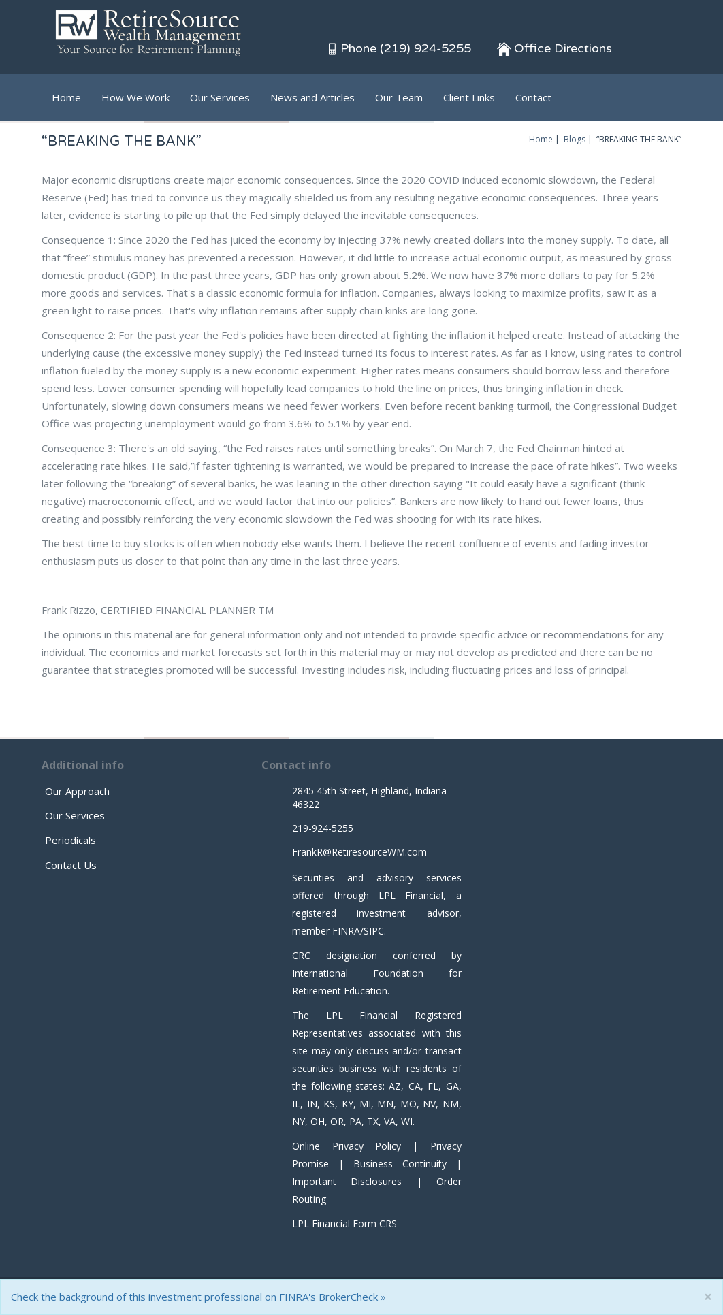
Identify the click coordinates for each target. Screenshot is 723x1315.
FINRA (346, 930)
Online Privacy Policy (346, 1145)
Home (66, 97)
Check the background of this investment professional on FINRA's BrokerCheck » (198, 1296)
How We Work (135, 97)
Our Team (399, 97)
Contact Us (71, 865)
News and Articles (312, 97)
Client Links (469, 97)
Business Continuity (400, 1163)
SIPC (374, 930)
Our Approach (77, 791)
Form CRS (375, 1223)
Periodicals (70, 840)
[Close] (708, 1297)
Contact (533, 97)
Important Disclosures (347, 1181)
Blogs (574, 139)
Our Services (220, 97)
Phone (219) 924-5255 (398, 48)
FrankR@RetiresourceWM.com (359, 851)
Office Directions (554, 48)
